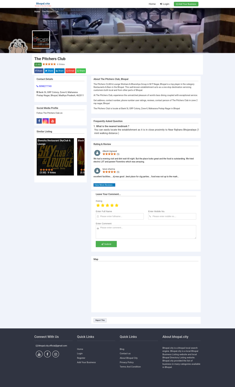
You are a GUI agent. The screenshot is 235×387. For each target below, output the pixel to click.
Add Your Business (186, 4)
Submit (106, 244)
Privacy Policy (127, 362)
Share (38, 71)
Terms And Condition (130, 366)
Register (81, 358)
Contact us (125, 353)
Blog (122, 349)
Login (164, 3)
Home (152, 3)
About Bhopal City (129, 358)
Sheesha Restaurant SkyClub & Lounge (54, 142)
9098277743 (44, 86)
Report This (100, 320)
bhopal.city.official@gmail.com (51, 345)
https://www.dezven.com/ (46, 385)
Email (70, 71)
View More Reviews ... (104, 185)
